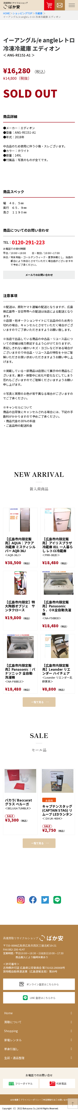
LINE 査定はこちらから (39, 997)
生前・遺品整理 (38, 1057)
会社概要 (14, 1100)
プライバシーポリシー (30, 1100)
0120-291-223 (28, 242)
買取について (38, 1022)
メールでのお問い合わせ (39, 274)
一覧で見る (40, 702)
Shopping (38, 1031)
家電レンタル (38, 1039)
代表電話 (57, 1083)
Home (38, 1013)
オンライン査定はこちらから (39, 984)
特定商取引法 (49, 1100)
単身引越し (38, 1048)
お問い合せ (62, 1100)
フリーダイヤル (21, 1083)
